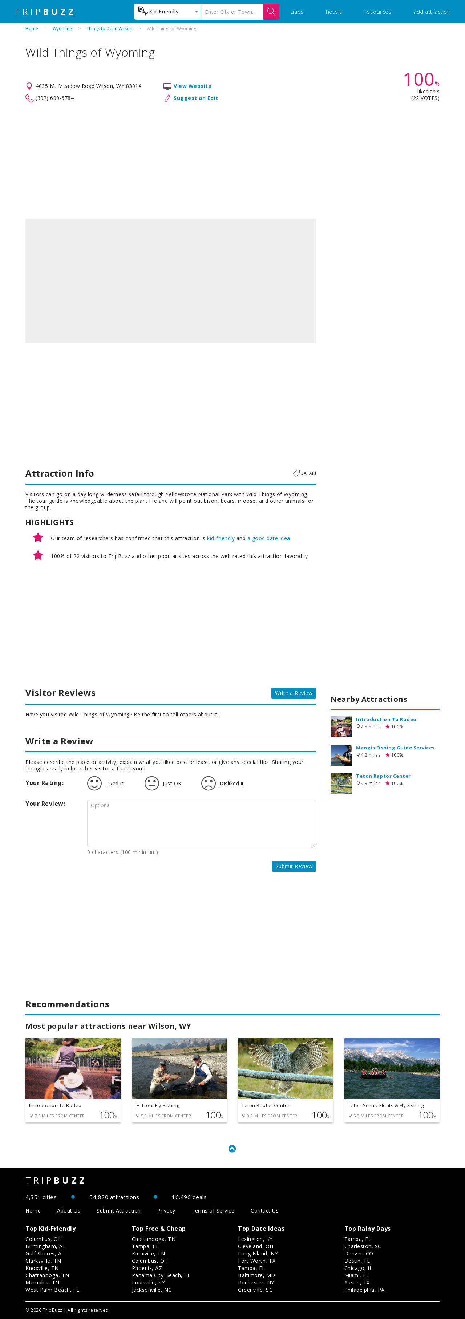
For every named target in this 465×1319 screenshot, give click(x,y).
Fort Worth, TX (256, 1260)
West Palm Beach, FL (52, 1289)
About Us (68, 1210)
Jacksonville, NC (152, 1289)
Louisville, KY (148, 1282)
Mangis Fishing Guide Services (395, 747)
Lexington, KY (255, 1238)
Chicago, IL (358, 1268)
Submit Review (294, 866)
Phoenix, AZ (147, 1268)
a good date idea (268, 538)
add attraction (431, 11)
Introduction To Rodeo (386, 719)
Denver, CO (358, 1253)
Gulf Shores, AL (45, 1253)
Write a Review (293, 692)
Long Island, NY (258, 1253)
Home (31, 28)
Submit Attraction (119, 1210)
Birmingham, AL (45, 1246)
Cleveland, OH (256, 1246)
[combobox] (167, 12)
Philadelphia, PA (364, 1289)
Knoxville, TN (42, 1268)
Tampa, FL (145, 1246)
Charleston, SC (362, 1246)
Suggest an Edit (196, 97)
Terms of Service (212, 1210)
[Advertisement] (232, 161)
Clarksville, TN (43, 1260)
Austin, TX (357, 1282)
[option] (170, 281)
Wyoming (62, 28)
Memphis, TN (42, 1282)
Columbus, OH (43, 1238)
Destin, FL (357, 1260)
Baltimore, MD (256, 1275)
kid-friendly (221, 538)
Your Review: (45, 803)
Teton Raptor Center (383, 776)
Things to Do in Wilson (109, 28)
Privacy (166, 1210)
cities (297, 11)
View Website (192, 85)
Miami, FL (356, 1275)
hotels (334, 11)
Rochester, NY (256, 1282)
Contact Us (265, 1210)
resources (378, 11)
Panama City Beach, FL (161, 1275)
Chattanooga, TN (47, 1275)
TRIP (45, 11)
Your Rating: (44, 782)
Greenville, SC (255, 1289)
